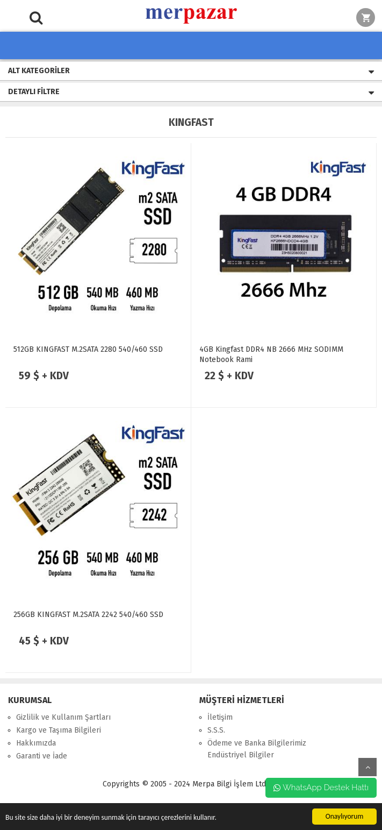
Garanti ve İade (41, 756)
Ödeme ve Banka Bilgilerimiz (256, 743)
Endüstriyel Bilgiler (240, 755)
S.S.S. (216, 730)
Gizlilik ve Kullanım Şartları (63, 717)
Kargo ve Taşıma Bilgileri (58, 730)
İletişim (220, 717)
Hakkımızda (36, 743)
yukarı (367, 767)
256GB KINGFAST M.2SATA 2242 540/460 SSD (88, 614)
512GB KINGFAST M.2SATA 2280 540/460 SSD (88, 349)
